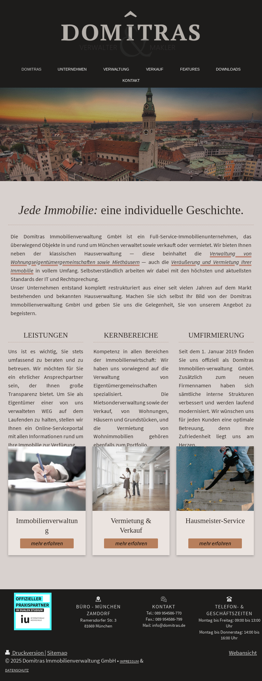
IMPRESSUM (129, 661)
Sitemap (57, 652)
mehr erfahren (47, 543)
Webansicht (243, 652)
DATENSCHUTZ (17, 670)
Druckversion (25, 652)
